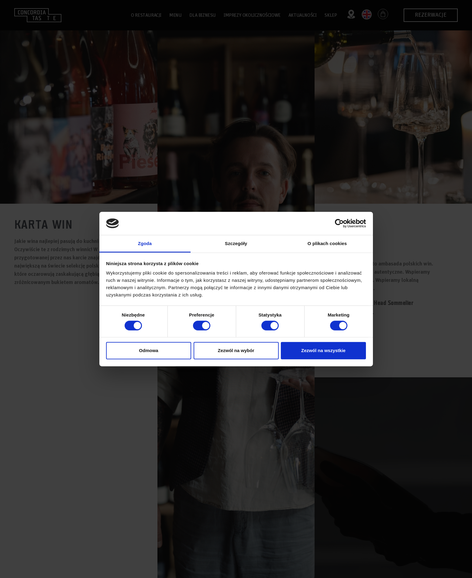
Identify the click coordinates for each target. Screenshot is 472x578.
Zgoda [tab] (145, 243)
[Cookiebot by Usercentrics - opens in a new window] (339, 223)
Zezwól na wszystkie (323, 350)
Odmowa (148, 350)
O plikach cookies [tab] (327, 243)
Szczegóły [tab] (236, 243)
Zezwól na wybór (236, 350)
